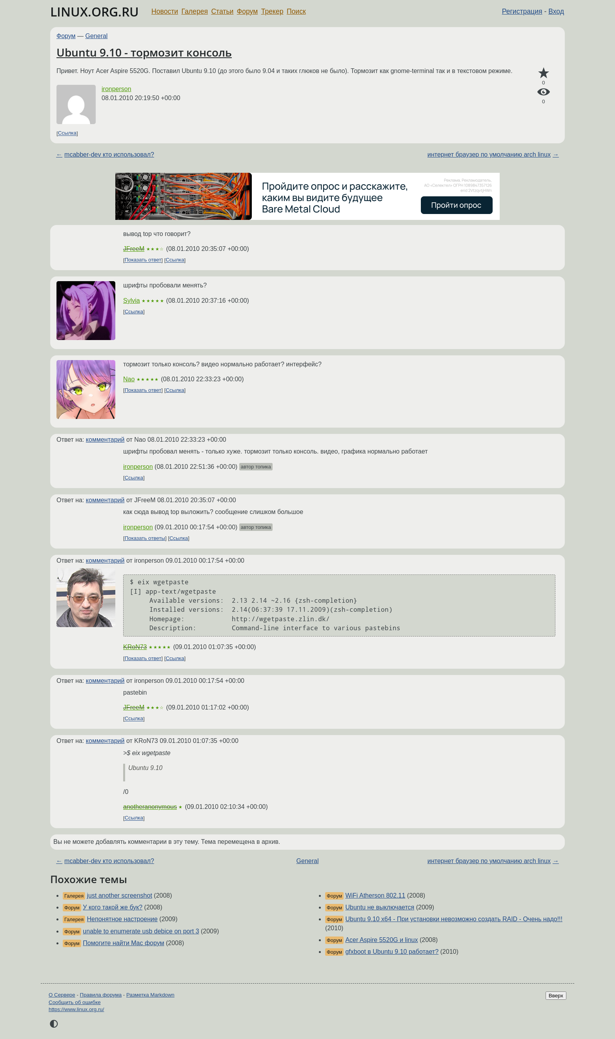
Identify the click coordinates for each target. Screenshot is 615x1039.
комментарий (105, 439)
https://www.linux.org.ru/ (76, 1009)
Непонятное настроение (122, 919)
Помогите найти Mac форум (123, 943)
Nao (129, 379)
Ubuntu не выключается (379, 907)
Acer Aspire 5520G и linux (381, 940)
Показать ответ (143, 260)
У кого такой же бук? (112, 907)
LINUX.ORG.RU (94, 11)
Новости (164, 11)
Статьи (222, 11)
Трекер (272, 11)
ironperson (116, 89)
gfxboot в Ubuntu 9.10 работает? (392, 951)
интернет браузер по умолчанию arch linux (489, 154)
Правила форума (101, 995)
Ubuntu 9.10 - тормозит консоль (144, 52)
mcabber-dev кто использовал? (109, 154)
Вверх (556, 996)
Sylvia (131, 300)
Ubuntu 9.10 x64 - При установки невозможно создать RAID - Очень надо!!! (453, 919)
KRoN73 (135, 647)
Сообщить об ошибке (75, 1002)
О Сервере (62, 995)
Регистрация (522, 11)
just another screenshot (119, 895)
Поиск (296, 11)
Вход (556, 11)
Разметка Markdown (150, 995)
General (97, 36)
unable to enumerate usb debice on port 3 (141, 931)
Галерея (195, 11)
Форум (247, 11)
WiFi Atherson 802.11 (375, 895)
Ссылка (67, 133)
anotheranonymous (150, 806)
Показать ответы (145, 538)
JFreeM (133, 248)
